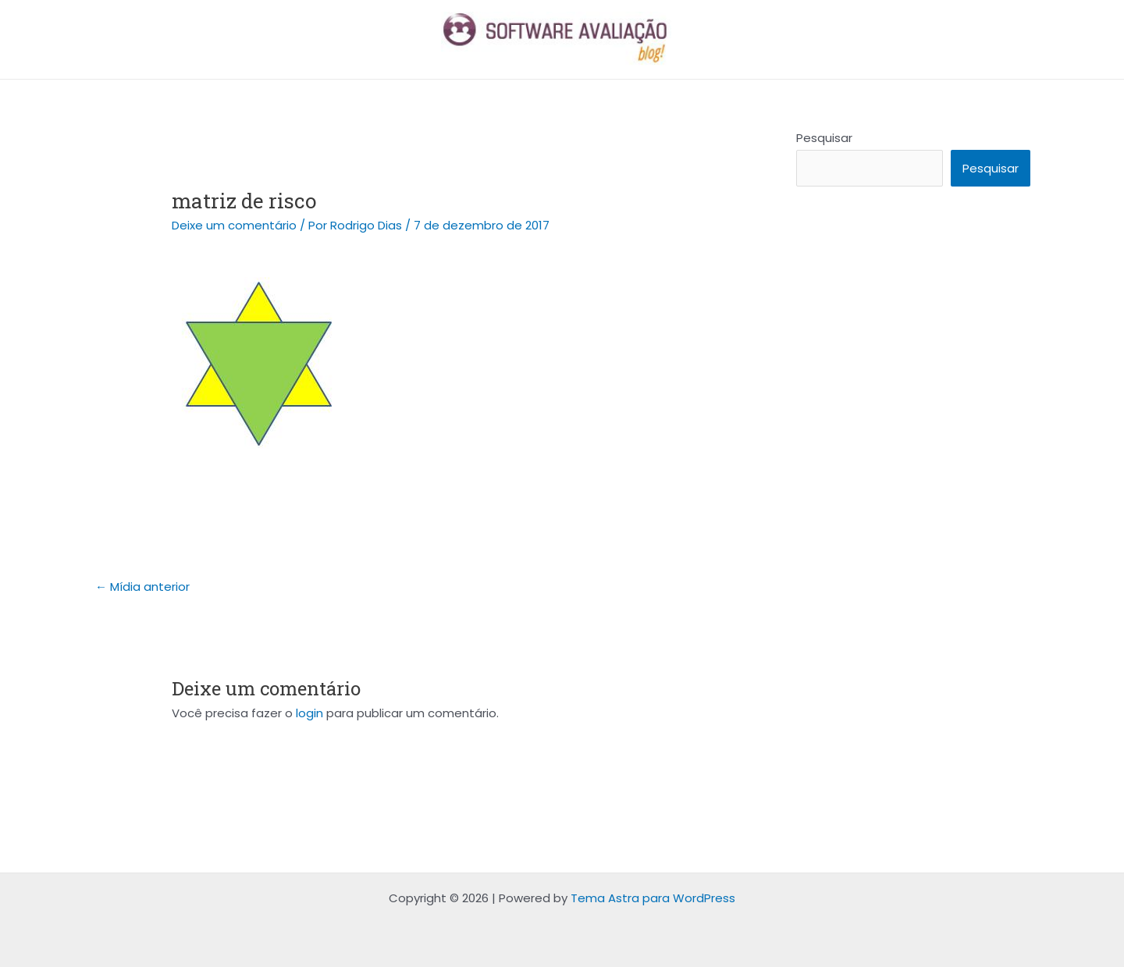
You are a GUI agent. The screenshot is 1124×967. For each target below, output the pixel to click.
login (309, 713)
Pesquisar (824, 138)
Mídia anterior (142, 586)
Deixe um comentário (234, 225)
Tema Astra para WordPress (653, 898)
